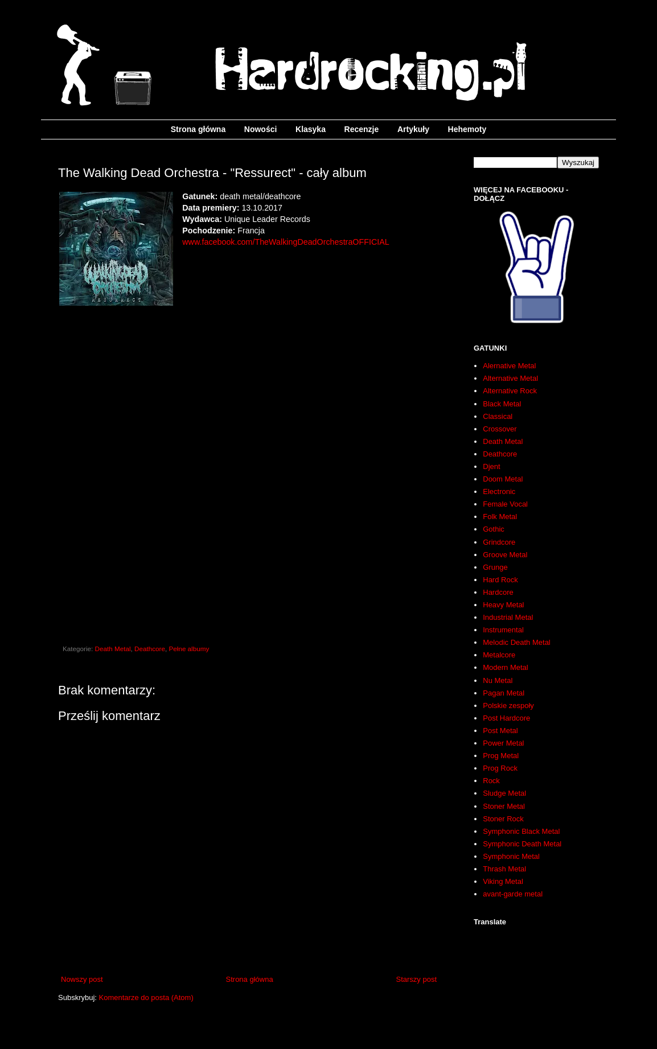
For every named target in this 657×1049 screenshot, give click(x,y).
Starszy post (416, 979)
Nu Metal (497, 680)
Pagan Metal (503, 693)
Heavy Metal (503, 604)
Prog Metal (501, 755)
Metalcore (499, 655)
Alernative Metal (509, 365)
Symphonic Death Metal (522, 844)
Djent (491, 466)
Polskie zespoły (508, 705)
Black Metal (502, 404)
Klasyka (310, 129)
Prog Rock (500, 768)
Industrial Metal (508, 617)
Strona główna (198, 129)
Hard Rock (500, 579)
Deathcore (149, 648)
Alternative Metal (510, 378)
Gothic (493, 529)
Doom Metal (503, 479)
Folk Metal (500, 516)
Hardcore (498, 592)
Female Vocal (505, 504)
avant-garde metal (513, 894)
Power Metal (503, 743)
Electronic (499, 491)
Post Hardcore (506, 718)
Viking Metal (503, 881)
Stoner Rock (503, 818)
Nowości (260, 129)
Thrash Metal (504, 869)
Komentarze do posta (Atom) (146, 997)
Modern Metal (505, 667)
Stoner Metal (504, 806)
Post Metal (500, 730)
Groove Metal (505, 554)
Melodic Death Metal (517, 642)
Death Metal (113, 648)
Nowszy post (82, 979)
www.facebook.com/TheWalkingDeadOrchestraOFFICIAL (285, 241)
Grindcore (499, 542)
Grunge (495, 567)
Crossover (499, 429)
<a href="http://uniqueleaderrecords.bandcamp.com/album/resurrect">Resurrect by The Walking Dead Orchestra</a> (249, 452)
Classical (497, 416)
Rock (491, 780)
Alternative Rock (510, 390)
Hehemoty (467, 129)
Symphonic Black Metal (521, 831)
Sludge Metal (504, 793)
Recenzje (361, 129)
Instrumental (503, 630)
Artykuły (413, 129)
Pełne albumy (189, 648)
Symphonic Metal (511, 856)
